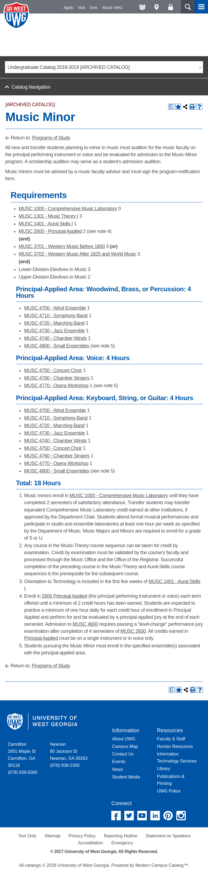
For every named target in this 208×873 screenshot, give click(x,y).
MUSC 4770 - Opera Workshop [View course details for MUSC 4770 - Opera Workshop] (56, 385)
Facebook (116, 815)
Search (187, 7)
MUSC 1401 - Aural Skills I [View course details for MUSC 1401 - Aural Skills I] (46, 223)
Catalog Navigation (31, 87)
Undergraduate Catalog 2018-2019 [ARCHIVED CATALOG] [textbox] (69, 67)
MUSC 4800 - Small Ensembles (56, 346)
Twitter (129, 815)
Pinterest (168, 815)
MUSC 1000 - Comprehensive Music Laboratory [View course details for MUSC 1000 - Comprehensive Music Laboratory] (68, 208)
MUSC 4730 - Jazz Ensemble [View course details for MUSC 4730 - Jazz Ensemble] (54, 330)
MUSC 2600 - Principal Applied (50, 231)
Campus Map (125, 746)
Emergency (122, 843)
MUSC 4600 (85, 624)
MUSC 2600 (133, 631)
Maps (156, 7)
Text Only (27, 836)
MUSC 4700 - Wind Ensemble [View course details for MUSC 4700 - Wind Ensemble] (55, 308)
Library (163, 768)
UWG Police (169, 791)
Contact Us (123, 754)
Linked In (155, 815)
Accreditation (90, 843)
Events (118, 761)
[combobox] (104, 67)
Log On (170, 7)
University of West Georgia (17, 15)
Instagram (181, 815)
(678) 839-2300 (64, 765)
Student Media (126, 777)
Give (94, 7)
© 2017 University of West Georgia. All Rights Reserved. (104, 851)
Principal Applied (41, 638)
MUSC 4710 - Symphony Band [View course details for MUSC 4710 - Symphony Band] (55, 315)
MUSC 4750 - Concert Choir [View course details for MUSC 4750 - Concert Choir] (53, 370)
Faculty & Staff (171, 739)
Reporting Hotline (120, 836)
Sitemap (52, 836)
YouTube (142, 815)
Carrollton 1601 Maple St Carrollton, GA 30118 (22, 755)
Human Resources (175, 746)
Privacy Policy (82, 836)
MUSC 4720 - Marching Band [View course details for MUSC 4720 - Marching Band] (54, 323)
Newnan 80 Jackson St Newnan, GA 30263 (68, 751)
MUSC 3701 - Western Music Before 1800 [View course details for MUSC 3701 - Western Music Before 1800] (62, 246)
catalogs (33, 865)
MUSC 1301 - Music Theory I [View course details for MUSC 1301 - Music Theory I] (48, 216)
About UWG (112, 7)
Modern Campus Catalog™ (161, 865)
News (117, 769)
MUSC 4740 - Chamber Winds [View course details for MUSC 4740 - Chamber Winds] (55, 338)
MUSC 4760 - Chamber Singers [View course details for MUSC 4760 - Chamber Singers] (56, 378)
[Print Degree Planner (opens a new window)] (171, 107)
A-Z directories (142, 7)
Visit (81, 7)
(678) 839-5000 (22, 772)
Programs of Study (51, 138)
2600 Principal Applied (64, 596)
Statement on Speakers (168, 836)
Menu (201, 7)
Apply (68, 7)
